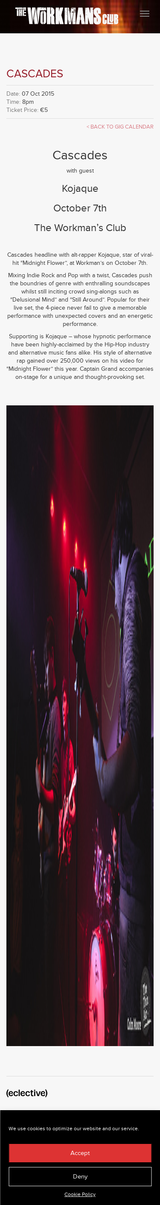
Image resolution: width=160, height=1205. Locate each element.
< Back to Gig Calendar (120, 126)
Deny (80, 1177)
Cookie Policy (80, 1194)
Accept (80, 1153)
